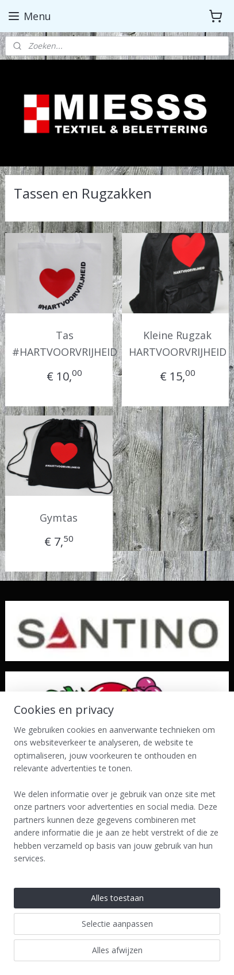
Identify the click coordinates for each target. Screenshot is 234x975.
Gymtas (59, 518)
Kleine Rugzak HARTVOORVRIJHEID (178, 343)
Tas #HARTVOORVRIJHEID (64, 343)
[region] (117, 799)
